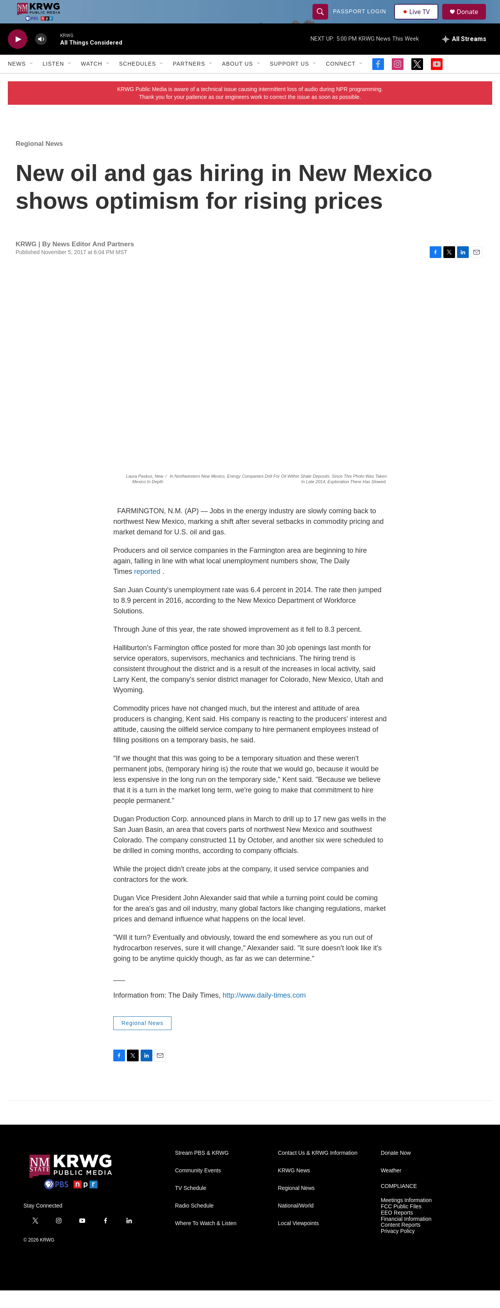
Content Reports (401, 1242)
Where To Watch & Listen (205, 1241)
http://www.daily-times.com (264, 1013)
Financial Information (406, 1237)
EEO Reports (397, 1230)
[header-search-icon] (321, 20)
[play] (17, 56)
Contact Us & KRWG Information (317, 1171)
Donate (472, 20)
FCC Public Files (401, 1224)
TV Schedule (190, 1206)
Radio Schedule (194, 1223)
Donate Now (396, 1171)
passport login (360, 20)
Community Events (198, 1188)
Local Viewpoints (298, 1241)
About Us (237, 81)
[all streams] (464, 56)
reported (147, 589)
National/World (296, 1223)
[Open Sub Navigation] (32, 81)
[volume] (41, 57)
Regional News (39, 161)
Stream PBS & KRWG (202, 1171)
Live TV (418, 20)
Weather (391, 1188)
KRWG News (294, 1188)
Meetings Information (406, 1218)
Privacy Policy (398, 1249)
